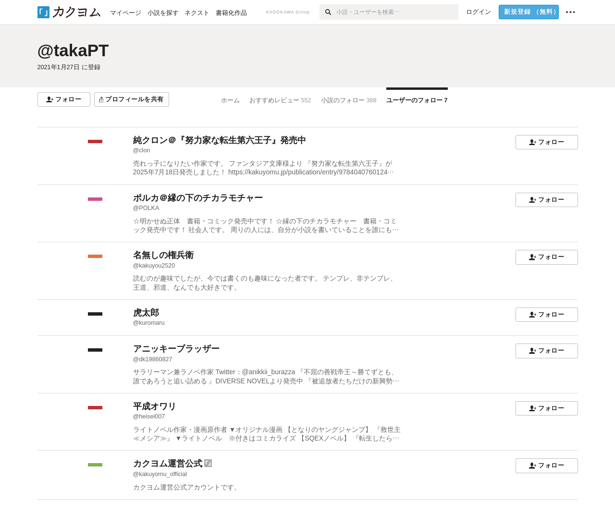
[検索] (328, 12)
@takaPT (73, 50)
